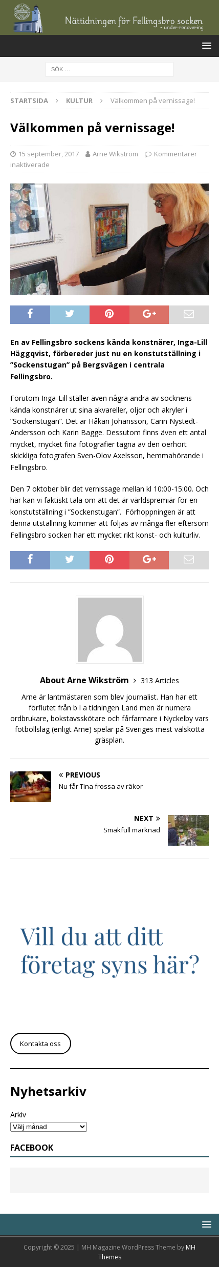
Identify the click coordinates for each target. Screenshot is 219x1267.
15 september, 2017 (48, 153)
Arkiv (18, 1114)
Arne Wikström (115, 153)
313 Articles (160, 680)
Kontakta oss (40, 1043)
